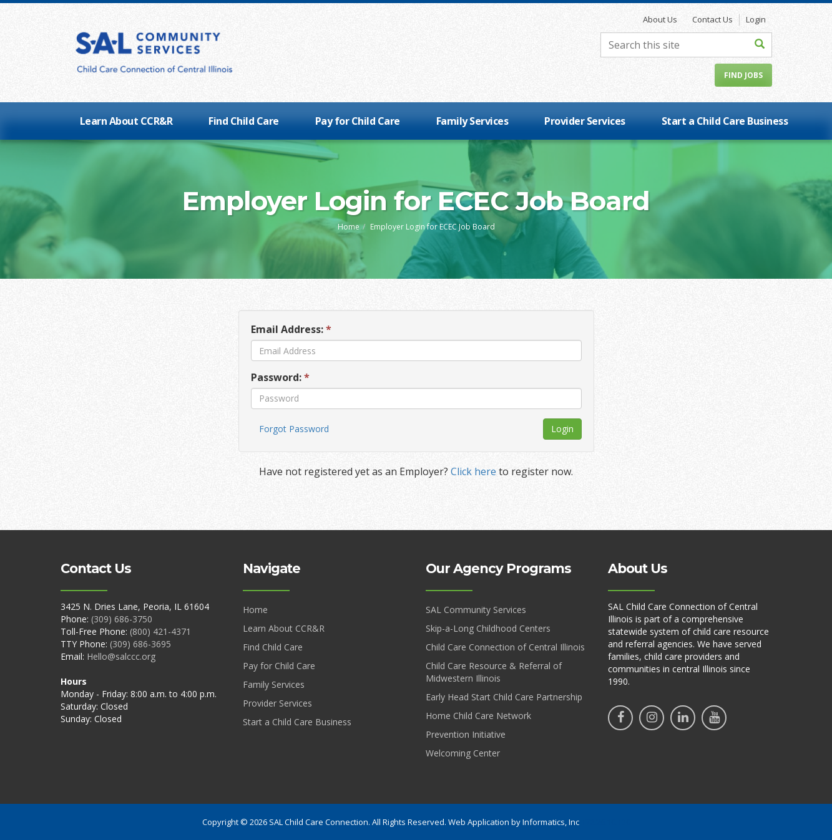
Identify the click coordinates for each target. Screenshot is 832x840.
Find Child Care (243, 121)
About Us (660, 19)
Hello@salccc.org (121, 656)
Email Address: (291, 329)
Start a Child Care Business (725, 121)
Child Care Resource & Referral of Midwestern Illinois (494, 672)
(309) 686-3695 (140, 644)
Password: (280, 377)
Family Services (472, 121)
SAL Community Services (476, 610)
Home (349, 226)
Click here (473, 471)
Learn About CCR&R (126, 121)
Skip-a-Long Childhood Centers (488, 628)
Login (756, 19)
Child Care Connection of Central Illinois (505, 647)
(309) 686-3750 (121, 619)
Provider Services (584, 121)
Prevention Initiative (466, 734)
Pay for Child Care (357, 121)
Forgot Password (294, 429)
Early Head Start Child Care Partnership (504, 697)
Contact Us (712, 19)
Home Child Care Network (478, 716)
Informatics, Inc (550, 822)
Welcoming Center (463, 753)
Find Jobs (743, 75)
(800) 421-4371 (160, 631)
